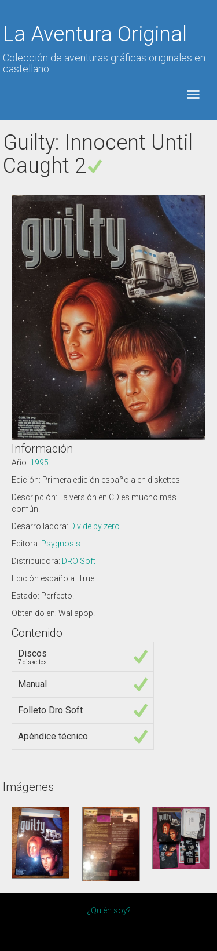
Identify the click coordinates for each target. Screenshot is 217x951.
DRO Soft (78, 561)
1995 (39, 462)
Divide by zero (95, 526)
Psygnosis (60, 543)
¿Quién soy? (109, 910)
